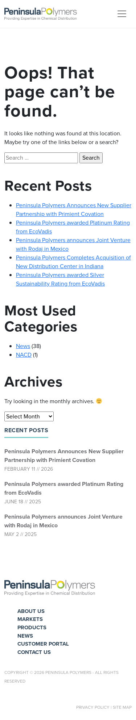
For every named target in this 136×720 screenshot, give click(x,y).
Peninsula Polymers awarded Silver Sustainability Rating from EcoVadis (60, 279)
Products (31, 627)
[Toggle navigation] (122, 14)
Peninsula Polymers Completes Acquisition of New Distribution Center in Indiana (73, 261)
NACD (24, 355)
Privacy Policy (93, 707)
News (23, 346)
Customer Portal (43, 644)
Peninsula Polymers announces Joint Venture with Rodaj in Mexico (63, 520)
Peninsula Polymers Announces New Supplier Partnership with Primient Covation (64, 455)
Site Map (122, 707)
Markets (30, 619)
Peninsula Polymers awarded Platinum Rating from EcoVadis (63, 488)
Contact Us (34, 652)
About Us (31, 611)
